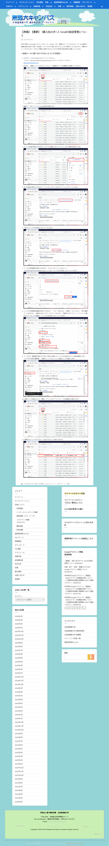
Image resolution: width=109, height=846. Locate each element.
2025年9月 (19, 643)
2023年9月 (19, 734)
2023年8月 (19, 737)
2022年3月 (19, 802)
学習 (46, 2)
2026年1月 (19, 628)
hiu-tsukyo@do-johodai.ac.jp (57, 821)
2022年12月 (19, 768)
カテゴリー (19, 596)
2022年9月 (19, 779)
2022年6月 (19, 790)
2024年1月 (19, 718)
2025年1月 (19, 673)
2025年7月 (19, 650)
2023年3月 (19, 756)
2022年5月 (19, 794)
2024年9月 (19, 688)
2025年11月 (19, 635)
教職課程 (77, 2)
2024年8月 (19, 692)
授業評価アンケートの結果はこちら (78, 538)
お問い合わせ (80, 6)
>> (84, 608)
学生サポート (61, 484)
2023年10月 (19, 730)
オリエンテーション (27, 2)
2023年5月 (19, 749)
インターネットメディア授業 (26, 512)
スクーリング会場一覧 (72, 638)
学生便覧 (39, 2)
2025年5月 (19, 658)
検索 (66, 653)
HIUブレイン (19, 537)
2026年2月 (19, 624)
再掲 (68, 484)
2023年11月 (19, 726)
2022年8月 (19, 783)
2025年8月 (19, 646)
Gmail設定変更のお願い (74, 509)
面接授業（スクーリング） (26, 516)
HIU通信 (18, 549)
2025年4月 (19, 662)
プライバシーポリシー (53, 826)
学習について (20, 505)
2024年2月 (19, 715)
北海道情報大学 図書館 (72, 635)
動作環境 (70, 6)
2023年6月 (19, 745)
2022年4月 (19, 798)
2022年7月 (19, 787)
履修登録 (19, 526)
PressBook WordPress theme (74, 843)
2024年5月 (19, 703)
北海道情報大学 (70, 627)
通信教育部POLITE (61, 2)
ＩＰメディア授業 (22, 520)
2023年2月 (19, 760)
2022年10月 (19, 775)
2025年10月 (19, 639)
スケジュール (23, 6)
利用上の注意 (20, 826)
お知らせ (9, 6)
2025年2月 (19, 669)
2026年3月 (19, 620)
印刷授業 (19, 508)
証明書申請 (19, 560)
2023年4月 (19, 752)
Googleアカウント (50, 484)
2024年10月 (19, 684)
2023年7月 (19, 741)
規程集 (89, 6)
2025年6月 (19, 654)
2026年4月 (19, 616)
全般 (35, 484)
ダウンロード (87, 2)
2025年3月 (19, 665)
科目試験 (41, 484)
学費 (59, 6)
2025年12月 (19, 631)
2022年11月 (19, 771)
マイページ (10, 2)
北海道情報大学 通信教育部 (74, 631)
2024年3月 (19, 711)
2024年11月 (19, 681)
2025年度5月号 (28, 484)
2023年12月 (19, 722)
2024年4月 (19, 707)
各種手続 (37, 6)
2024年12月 (19, 677)
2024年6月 (19, 699)
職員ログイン (99, 834)
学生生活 (49, 6)
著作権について (87, 826)
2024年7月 (19, 696)
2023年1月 (19, 764)
